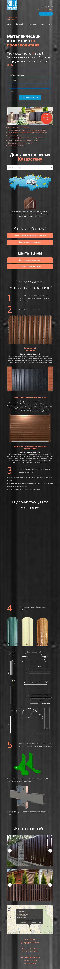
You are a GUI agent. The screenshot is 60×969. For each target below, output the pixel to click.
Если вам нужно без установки (30, 242)
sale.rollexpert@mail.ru (30, 957)
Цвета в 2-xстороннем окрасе (30, 266)
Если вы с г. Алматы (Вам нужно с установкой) (30, 235)
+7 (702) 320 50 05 (30, 951)
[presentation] (10, 851)
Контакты (32, 24)
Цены (9, 24)
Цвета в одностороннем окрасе (30, 260)
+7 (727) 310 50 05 (45, 9)
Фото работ (20, 24)
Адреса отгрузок (47, 24)
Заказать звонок (46, 14)
